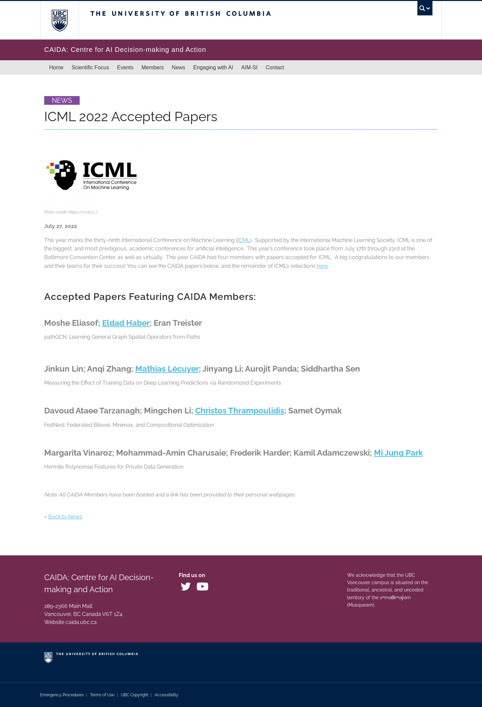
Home (56, 67)
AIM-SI (249, 67)
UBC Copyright (134, 695)
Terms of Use (102, 695)
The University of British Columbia (59, 20)
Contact (274, 67)
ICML (243, 240)
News (178, 67)
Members (153, 67)
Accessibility (166, 695)
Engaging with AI (213, 67)
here (322, 266)
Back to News (65, 517)
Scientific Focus (90, 67)
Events (125, 67)
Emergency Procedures (62, 695)
